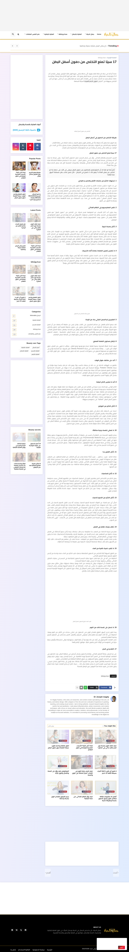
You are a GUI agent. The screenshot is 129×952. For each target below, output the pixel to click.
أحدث (115, 873)
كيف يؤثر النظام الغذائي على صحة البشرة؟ (83, 798)
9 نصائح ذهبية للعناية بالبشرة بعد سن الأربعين (35, 465)
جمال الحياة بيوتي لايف (96, 948)
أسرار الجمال (36, 347)
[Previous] (17, 46)
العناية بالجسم (26, 325)
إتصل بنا (13, 949)
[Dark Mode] (18, 34)
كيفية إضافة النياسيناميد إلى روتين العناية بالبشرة (19, 445)
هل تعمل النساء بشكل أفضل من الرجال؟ (20, 226)
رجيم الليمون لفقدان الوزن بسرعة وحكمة (60, 798)
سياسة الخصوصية (38, 949)
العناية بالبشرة (49, 34)
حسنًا (121, 947)
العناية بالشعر (36, 354)
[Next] (12, 46)
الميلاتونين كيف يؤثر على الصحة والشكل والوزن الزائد (58, 772)
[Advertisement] (64, 16)
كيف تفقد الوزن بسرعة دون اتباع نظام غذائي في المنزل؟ (107, 747)
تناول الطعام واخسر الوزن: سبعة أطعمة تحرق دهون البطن (58, 747)
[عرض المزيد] (77, 687)
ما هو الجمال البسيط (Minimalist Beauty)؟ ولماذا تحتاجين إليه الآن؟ (34, 197)
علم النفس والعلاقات (26, 334)
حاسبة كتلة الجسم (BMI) (24, 130)
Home (99, 34)
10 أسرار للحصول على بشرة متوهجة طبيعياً (35, 445)
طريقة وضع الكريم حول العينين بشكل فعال (35, 174)
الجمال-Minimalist (26, 316)
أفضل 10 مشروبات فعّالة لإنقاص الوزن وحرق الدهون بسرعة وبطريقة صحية (107, 799)
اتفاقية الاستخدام (24, 949)
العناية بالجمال (77, 34)
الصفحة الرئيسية (112, 58)
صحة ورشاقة (63, 34)
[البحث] (13, 34)
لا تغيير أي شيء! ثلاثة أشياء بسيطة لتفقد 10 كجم (107, 772)
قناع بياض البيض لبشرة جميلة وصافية (92, 46)
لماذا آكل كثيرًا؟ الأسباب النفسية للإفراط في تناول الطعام (84, 748)
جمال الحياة (90, 34)
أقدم (48, 873)
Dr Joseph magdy (101, 696)
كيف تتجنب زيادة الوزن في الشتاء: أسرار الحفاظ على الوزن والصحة (82, 773)
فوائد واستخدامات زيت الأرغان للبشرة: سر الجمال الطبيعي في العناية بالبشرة (20, 466)
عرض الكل (51, 726)
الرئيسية (49, 949)
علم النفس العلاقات (33, 34)
